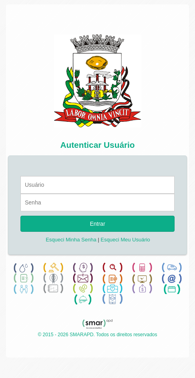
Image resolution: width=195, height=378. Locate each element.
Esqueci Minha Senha (71, 240)
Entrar (97, 224)
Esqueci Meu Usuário (125, 240)
